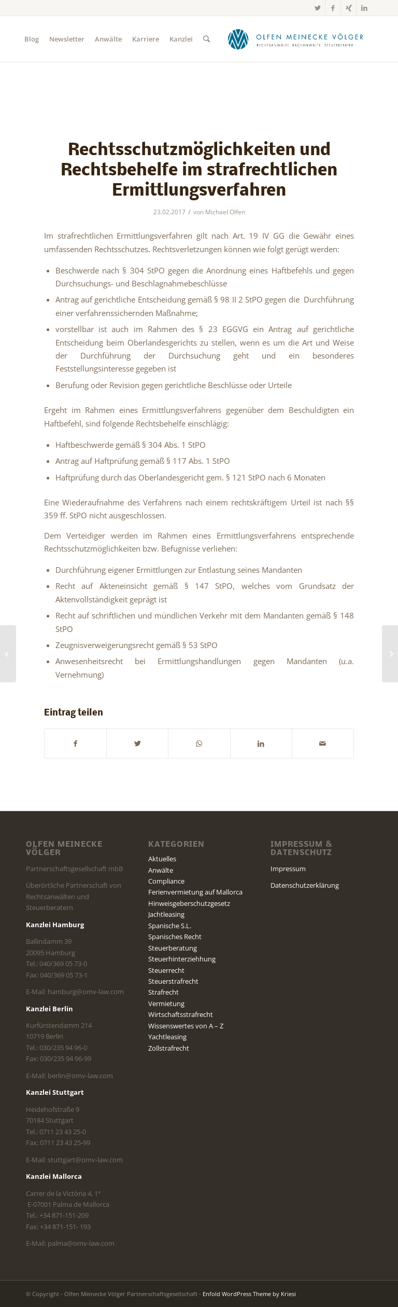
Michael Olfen (225, 212)
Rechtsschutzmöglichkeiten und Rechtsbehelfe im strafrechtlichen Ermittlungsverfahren (199, 171)
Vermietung (166, 1003)
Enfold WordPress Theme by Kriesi (249, 1294)
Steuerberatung (172, 948)
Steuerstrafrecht (173, 981)
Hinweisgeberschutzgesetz (189, 903)
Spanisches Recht (175, 936)
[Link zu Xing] (348, 8)
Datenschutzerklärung (305, 885)
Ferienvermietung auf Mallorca (195, 892)
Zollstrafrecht (168, 1048)
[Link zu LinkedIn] (364, 8)
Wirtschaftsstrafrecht (180, 1014)
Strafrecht (163, 992)
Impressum (288, 868)
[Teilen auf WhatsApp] (199, 743)
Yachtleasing (167, 1036)
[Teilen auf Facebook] (75, 743)
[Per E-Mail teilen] (322, 743)
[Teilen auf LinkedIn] (261, 743)
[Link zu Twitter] (317, 8)
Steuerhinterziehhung (182, 959)
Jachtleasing (166, 914)
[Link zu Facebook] (332, 8)
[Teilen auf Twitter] (137, 743)
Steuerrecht (166, 970)
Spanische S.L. (169, 925)
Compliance (166, 881)
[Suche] (206, 39)
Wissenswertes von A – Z (185, 1025)
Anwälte (160, 870)
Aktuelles (162, 858)
